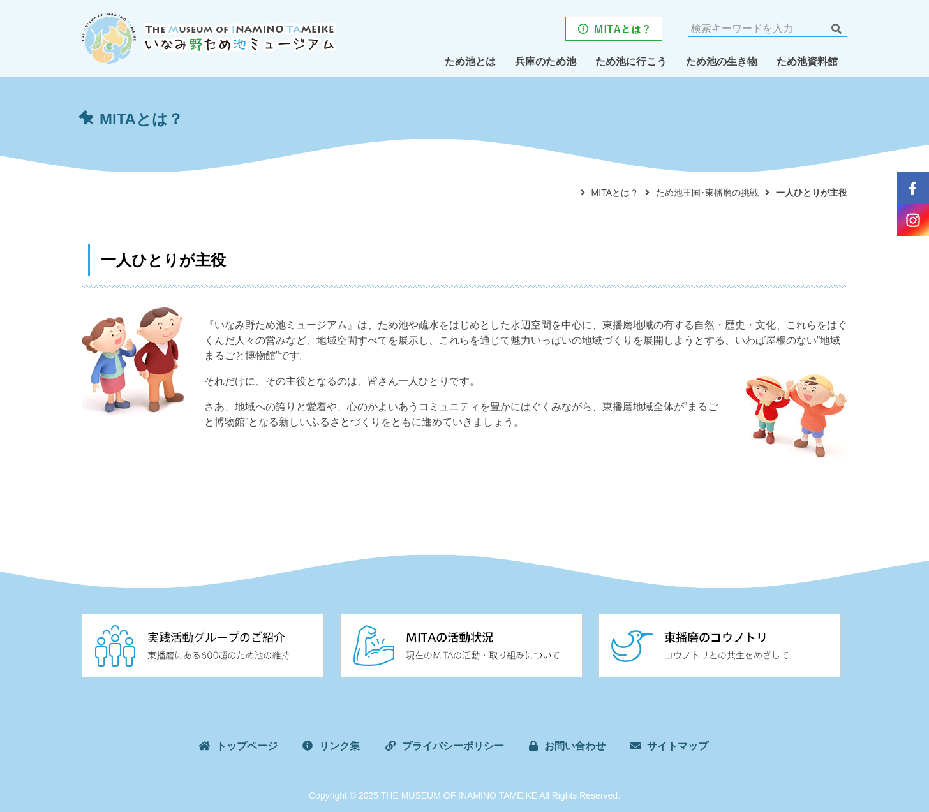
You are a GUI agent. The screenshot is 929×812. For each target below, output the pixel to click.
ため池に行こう (631, 61)
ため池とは (470, 61)
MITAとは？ (615, 193)
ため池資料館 (807, 61)
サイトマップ (677, 746)
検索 (836, 28)
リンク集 (339, 746)
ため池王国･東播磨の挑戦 (707, 193)
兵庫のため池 (545, 61)
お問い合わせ (575, 746)
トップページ (247, 746)
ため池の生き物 (721, 61)
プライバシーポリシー (453, 746)
